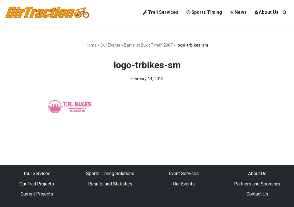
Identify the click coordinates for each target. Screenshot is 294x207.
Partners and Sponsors (257, 184)
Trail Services (160, 12)
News (238, 12)
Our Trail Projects (37, 184)
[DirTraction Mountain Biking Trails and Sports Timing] (47, 12)
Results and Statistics (110, 184)
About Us (267, 12)
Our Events (110, 45)
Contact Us (257, 194)
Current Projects (37, 194)
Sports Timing (204, 12)
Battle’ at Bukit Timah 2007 (148, 45)
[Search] (285, 12)
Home (91, 45)
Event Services (184, 173)
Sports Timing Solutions (110, 173)
